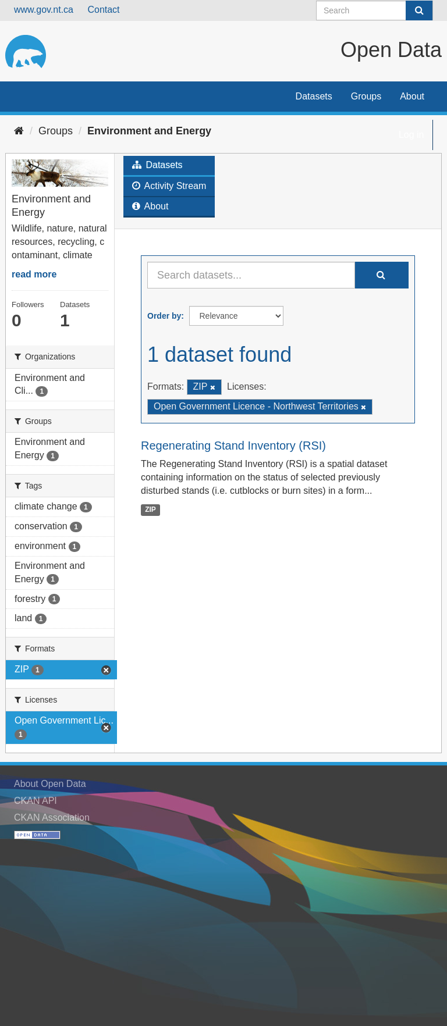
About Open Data (50, 784)
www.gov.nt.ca (43, 10)
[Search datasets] (374, 10)
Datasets (314, 96)
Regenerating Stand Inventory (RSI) (233, 445)
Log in (411, 135)
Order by (164, 315)
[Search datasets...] (251, 275)
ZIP (150, 509)
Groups (366, 96)
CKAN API (35, 801)
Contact (103, 10)
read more (34, 274)
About (412, 96)
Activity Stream (169, 186)
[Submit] (419, 10)
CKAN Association (52, 817)
